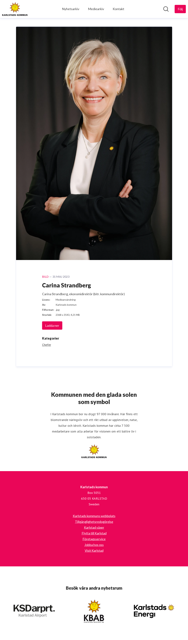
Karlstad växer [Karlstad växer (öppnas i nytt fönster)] (94, 527)
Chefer (46, 345)
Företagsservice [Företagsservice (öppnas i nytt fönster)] (94, 539)
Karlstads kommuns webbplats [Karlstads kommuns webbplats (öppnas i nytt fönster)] (94, 516)
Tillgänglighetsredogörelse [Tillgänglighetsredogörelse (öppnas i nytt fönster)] (94, 522)
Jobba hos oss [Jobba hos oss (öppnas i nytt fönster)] (94, 545)
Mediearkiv (96, 9)
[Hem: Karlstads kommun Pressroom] (14, 9)
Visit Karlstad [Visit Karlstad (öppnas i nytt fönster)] (94, 550)
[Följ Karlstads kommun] (180, 9)
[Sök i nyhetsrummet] (166, 9)
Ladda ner (52, 325)
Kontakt (118, 9)
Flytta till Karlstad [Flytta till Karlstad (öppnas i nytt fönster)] (94, 533)
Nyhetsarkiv (70, 9)
